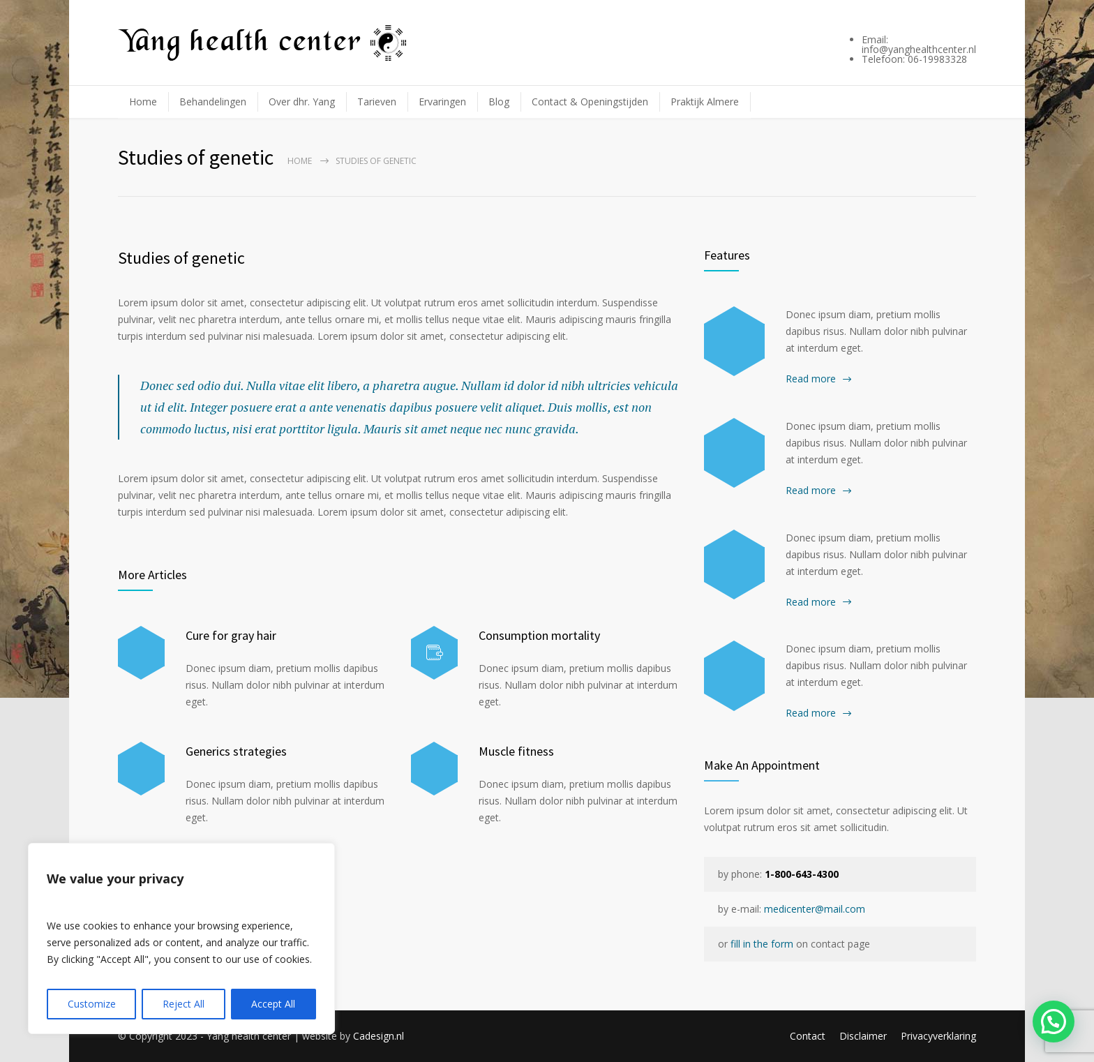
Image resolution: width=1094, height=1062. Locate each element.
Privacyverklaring (938, 1035)
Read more (811, 378)
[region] (181, 938)
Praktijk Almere (704, 101)
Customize (92, 1003)
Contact (807, 1035)
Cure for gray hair (231, 635)
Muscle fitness (516, 751)
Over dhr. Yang (302, 101)
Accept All (273, 1003)
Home (143, 101)
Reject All (183, 1003)
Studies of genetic (181, 258)
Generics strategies (236, 751)
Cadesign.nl (378, 1035)
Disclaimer (863, 1035)
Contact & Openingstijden (590, 101)
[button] (1053, 1020)
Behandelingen (212, 101)
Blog (498, 101)
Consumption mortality (539, 635)
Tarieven (376, 101)
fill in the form (761, 943)
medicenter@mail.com (814, 908)
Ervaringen (442, 101)
